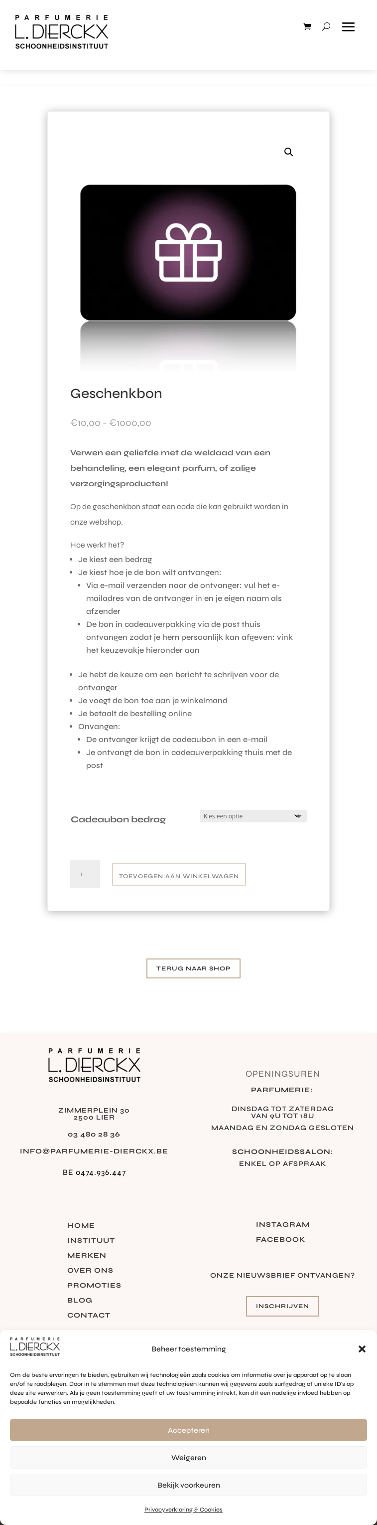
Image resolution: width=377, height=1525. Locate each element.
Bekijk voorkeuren (188, 1485)
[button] (362, 1349)
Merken (87, 1256)
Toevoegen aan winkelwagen (179, 876)
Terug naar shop (193, 968)
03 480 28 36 (94, 1134)
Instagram (283, 1225)
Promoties (94, 1286)
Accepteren (189, 1430)
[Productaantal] (85, 874)
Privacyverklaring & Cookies (183, 1509)
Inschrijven (282, 1306)
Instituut (91, 1241)
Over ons (90, 1271)
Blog (80, 1301)
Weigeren (188, 1457)
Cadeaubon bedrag (118, 819)
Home (81, 1226)
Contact (89, 1316)
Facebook (280, 1240)
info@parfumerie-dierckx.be (94, 1151)
